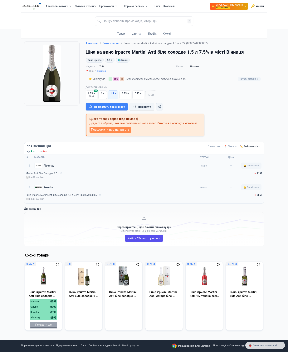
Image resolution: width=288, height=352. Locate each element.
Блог (83, 345)
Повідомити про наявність (110, 129)
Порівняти (142, 107)
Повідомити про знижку (107, 107)
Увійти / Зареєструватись (144, 238)
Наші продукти (130, 345)
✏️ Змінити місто (250, 146)
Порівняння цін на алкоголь (37, 345)
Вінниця (101, 71)
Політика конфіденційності (104, 345)
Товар (121, 33)
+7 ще (151, 95)
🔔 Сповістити (251, 165)
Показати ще (43, 324)
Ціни (137, 33)
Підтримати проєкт (67, 345)
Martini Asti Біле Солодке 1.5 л (42, 173)
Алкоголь (93, 43)
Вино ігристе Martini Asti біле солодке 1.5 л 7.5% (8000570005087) (62, 195)
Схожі (167, 33)
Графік (152, 33)
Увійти (257, 6)
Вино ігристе (112, 43)
